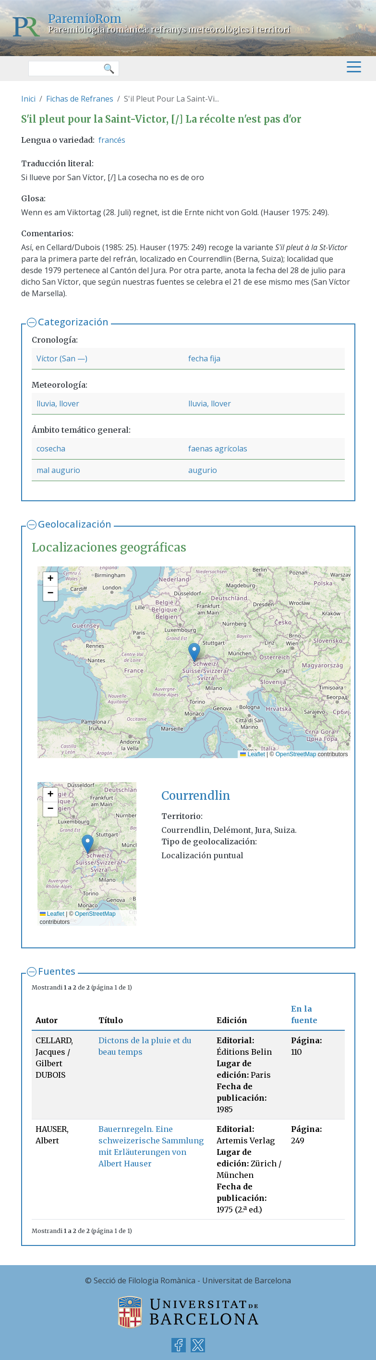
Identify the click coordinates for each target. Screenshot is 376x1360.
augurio (202, 470)
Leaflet (252, 754)
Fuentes (56, 971)
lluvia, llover (57, 403)
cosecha (50, 448)
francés (111, 140)
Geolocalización (74, 524)
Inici (28, 98)
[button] (194, 652)
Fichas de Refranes (79, 98)
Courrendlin (195, 795)
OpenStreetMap (296, 754)
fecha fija (204, 358)
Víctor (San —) (61, 358)
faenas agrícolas (217, 448)
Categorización (73, 321)
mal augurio (58, 470)
